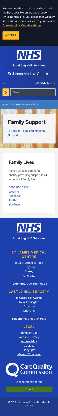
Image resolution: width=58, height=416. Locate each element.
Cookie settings (31, 25)
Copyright (29, 350)
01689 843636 (37, 318)
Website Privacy (29, 337)
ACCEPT (10, 35)
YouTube (14, 204)
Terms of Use (29, 332)
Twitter (13, 200)
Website (14, 191)
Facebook (15, 195)
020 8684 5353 (37, 283)
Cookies (29, 345)
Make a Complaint (29, 354)
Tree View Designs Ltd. (29, 402)
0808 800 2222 (18, 187)
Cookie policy (11, 25)
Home (5, 104)
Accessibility (29, 341)
